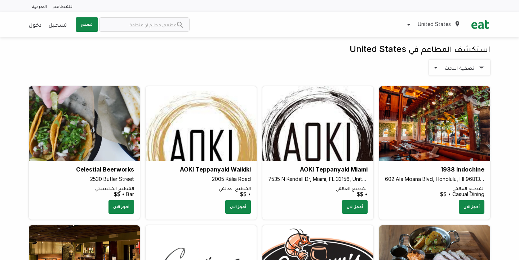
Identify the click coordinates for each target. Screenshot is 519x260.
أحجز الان (471, 206)
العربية (39, 6)
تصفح (87, 24)
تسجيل (58, 24)
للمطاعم (62, 6)
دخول (35, 24)
